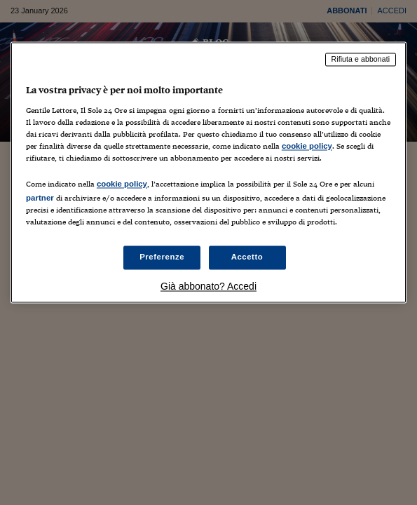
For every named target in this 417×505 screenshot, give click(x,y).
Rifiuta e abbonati (360, 59)
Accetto (247, 257)
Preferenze (161, 257)
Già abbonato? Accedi (208, 286)
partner (40, 198)
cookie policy (307, 146)
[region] (208, 172)
